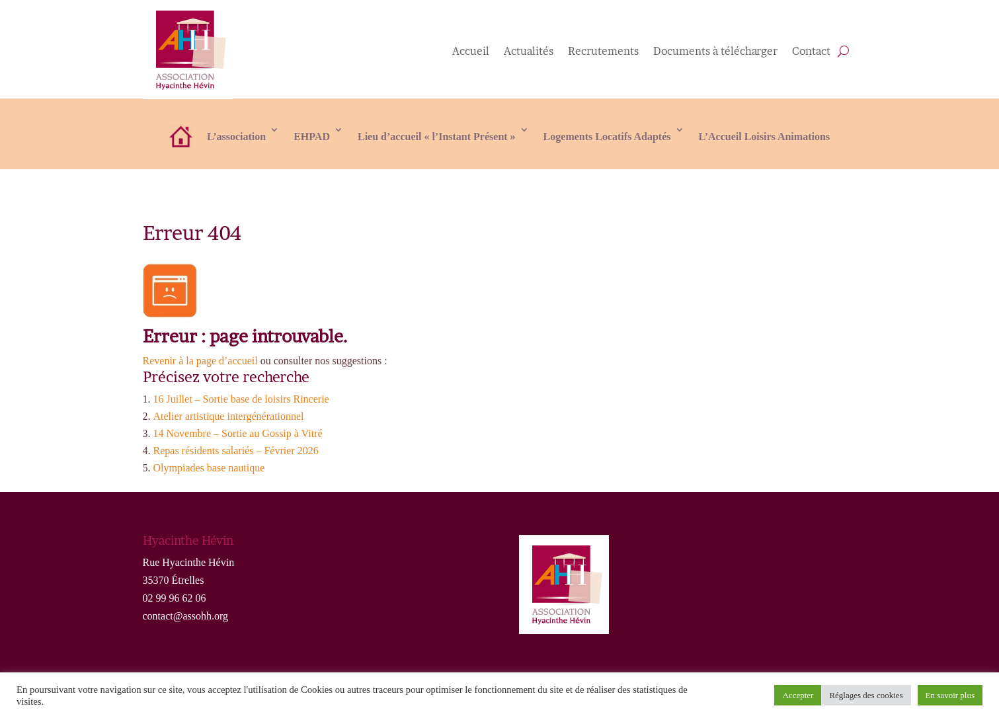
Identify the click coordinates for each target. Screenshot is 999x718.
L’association (236, 136)
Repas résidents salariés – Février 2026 (236, 450)
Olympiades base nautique (209, 467)
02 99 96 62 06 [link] (174, 598)
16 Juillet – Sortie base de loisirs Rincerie (241, 399)
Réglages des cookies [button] (865, 695)
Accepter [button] (797, 695)
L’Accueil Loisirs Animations (764, 136)
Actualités (528, 52)
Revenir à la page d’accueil (200, 360)
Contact (811, 52)
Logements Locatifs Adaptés (607, 136)
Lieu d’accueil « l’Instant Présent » (437, 136)
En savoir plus (950, 695)
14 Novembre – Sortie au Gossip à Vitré (238, 433)
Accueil (470, 52)
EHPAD (312, 136)
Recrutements (603, 52)
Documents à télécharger (715, 52)
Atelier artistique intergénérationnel (228, 416)
